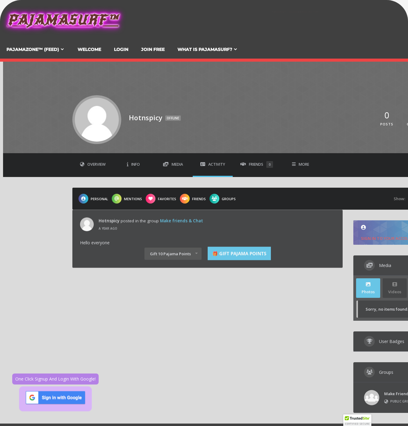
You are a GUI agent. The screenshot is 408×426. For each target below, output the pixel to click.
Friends (256, 164)
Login (121, 49)
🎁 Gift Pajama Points (239, 229)
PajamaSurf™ (62, 20)
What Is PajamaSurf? (204, 49)
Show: (399, 198)
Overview (93, 164)
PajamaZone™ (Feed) (32, 49)
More (300, 164)
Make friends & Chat (181, 197)
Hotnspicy (109, 197)
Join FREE (153, 49)
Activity (212, 164)
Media (173, 164)
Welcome (89, 49)
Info (133, 164)
